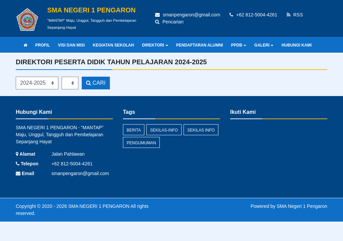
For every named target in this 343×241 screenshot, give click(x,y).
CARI (96, 83)
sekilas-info (164, 130)
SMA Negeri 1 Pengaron (302, 206)
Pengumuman (141, 143)
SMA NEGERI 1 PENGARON (98, 206)
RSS (295, 14)
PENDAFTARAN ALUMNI (199, 45)
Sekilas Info (201, 130)
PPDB (238, 45)
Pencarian (169, 21)
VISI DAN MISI (71, 45)
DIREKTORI (155, 45)
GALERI (263, 45)
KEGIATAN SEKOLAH (113, 45)
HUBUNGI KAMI (296, 45)
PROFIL (42, 45)
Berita (134, 130)
